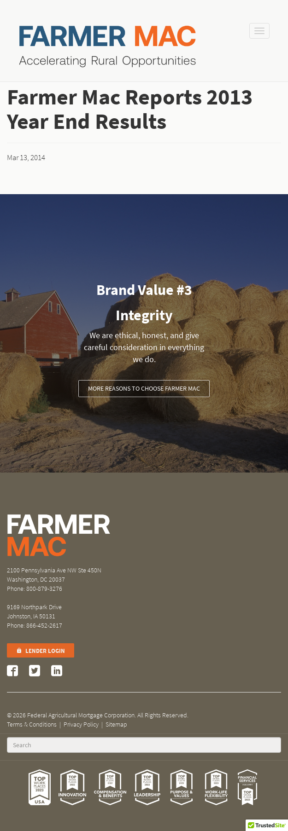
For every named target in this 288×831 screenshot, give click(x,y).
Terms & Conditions (32, 724)
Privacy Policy (81, 724)
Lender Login (40, 651)
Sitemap (116, 724)
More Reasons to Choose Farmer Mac (144, 388)
